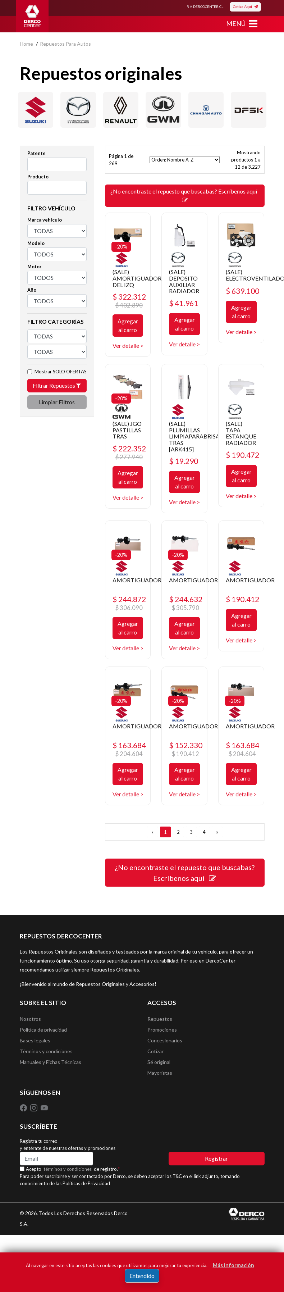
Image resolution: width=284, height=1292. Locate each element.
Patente (36, 153)
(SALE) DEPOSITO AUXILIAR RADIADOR (184, 281)
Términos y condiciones (46, 1051)
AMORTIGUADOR (137, 580)
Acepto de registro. (73, 1169)
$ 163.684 (129, 749)
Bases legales (35, 1040)
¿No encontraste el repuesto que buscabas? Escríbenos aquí (184, 195)
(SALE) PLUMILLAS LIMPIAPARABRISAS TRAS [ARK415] (196, 436)
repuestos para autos (65, 44)
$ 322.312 (129, 300)
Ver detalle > (128, 345)
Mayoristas (159, 1073)
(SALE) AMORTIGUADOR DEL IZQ (137, 278)
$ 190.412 (242, 599)
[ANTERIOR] (152, 832)
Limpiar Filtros (57, 402)
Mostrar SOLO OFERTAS (61, 371)
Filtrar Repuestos (57, 385)
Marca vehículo (44, 220)
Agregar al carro (128, 325)
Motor (34, 266)
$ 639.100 (242, 290)
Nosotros (30, 1019)
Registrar (216, 1158)
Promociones (162, 1030)
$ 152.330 (185, 749)
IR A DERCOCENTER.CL (204, 6)
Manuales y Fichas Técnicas (50, 1062)
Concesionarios (164, 1040)
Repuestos (159, 1019)
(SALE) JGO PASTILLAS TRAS (127, 430)
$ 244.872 (129, 603)
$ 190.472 (242, 454)
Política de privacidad (43, 1030)
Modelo (36, 243)
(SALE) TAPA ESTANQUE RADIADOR (241, 433)
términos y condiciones (67, 1169)
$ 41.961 (183, 303)
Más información (233, 1265)
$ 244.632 (185, 603)
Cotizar (155, 1051)
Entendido (142, 1275)
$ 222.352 (129, 452)
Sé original (158, 1062)
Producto (38, 176)
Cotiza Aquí (245, 6)
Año (31, 290)
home (26, 44)
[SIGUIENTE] (217, 832)
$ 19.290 (183, 460)
